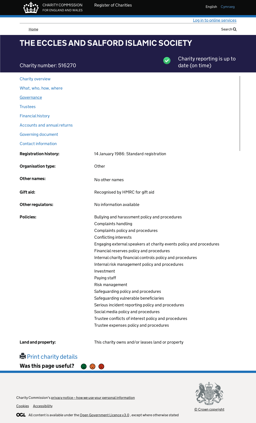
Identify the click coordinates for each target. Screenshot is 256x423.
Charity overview (35, 78)
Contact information (38, 143)
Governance (31, 97)
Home (33, 29)
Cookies (22, 406)
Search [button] (229, 29)
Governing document (39, 134)
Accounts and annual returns (46, 125)
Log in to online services (215, 20)
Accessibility (42, 406)
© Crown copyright (209, 409)
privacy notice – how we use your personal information (93, 397)
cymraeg (228, 7)
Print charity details (49, 356)
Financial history (35, 115)
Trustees (28, 106)
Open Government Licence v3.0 (104, 415)
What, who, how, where (41, 88)
